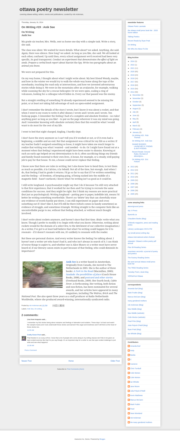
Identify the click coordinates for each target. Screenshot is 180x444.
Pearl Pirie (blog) (134, 321)
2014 (132, 92)
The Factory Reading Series (139, 258)
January (135, 132)
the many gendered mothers (141, 422)
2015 (132, 89)
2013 (132, 167)
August (135, 109)
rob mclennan (135, 418)
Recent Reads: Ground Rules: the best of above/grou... (141, 154)
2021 (132, 68)
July (134, 112)
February (136, 129)
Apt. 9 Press (132, 211)
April (134, 122)
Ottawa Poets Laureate (137, 26)
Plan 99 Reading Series (137, 247)
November (136, 98)
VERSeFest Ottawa (135, 276)
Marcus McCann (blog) (137, 297)
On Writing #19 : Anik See (142, 141)
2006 (132, 190)
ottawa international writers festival (141, 237)
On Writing (132, 45)
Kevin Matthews (136, 395)
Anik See (30, 309)
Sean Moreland (136, 413)
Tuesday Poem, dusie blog (138, 272)
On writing (38, 309)
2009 (132, 180)
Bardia (132, 355)
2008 (132, 184)
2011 (132, 174)
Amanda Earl (135, 346)
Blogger (102, 439)
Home (71, 361)
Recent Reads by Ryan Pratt (139, 41)
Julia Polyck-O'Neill (137, 391)
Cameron (134, 364)
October (135, 102)
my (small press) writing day (138, 233)
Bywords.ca (132, 215)
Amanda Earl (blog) (135, 289)
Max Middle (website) (136, 313)
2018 (132, 78)
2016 (132, 85)
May (134, 119)
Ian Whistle (134, 382)
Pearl (132, 409)
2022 (132, 65)
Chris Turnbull (135, 368)
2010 (132, 177)
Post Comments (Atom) (75, 369)
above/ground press (135, 206)
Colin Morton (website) (136, 317)
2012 (132, 170)
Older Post (115, 361)
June (134, 115)
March (135, 126)
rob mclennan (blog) (135, 305)
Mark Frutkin (135, 404)
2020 (132, 72)
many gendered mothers (137, 301)
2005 (132, 194)
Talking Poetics (133, 37)
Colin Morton (135, 373)
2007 (132, 187)
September (137, 105)
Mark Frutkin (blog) (135, 293)
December (136, 95)
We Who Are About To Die (138, 49)
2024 (132, 61)
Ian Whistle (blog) (134, 334)
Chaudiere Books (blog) (137, 219)
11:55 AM (30, 330)
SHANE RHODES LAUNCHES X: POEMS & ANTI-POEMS (142, 146)
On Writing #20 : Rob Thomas (140, 136)
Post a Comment (31, 350)
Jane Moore (135, 386)
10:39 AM (30, 345)
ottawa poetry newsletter (49, 9)
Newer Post (27, 361)
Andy (132, 351)
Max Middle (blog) (135, 309)
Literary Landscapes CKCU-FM (140, 229)
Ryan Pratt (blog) (134, 329)
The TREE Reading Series (138, 268)
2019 (132, 75)
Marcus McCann (136, 400)
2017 (132, 82)
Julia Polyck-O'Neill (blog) (138, 325)
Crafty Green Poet (34, 335)
